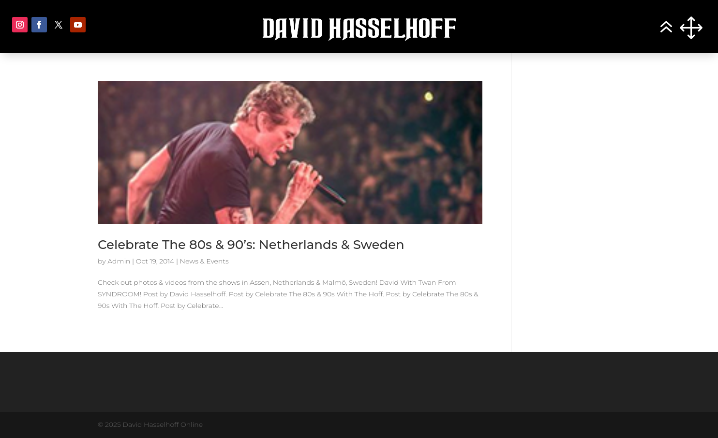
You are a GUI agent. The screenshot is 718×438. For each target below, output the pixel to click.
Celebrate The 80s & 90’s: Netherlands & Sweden (251, 244)
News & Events (204, 261)
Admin (118, 261)
